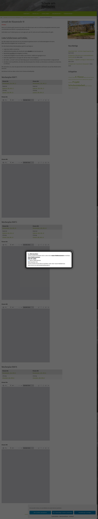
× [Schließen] (71, 252)
